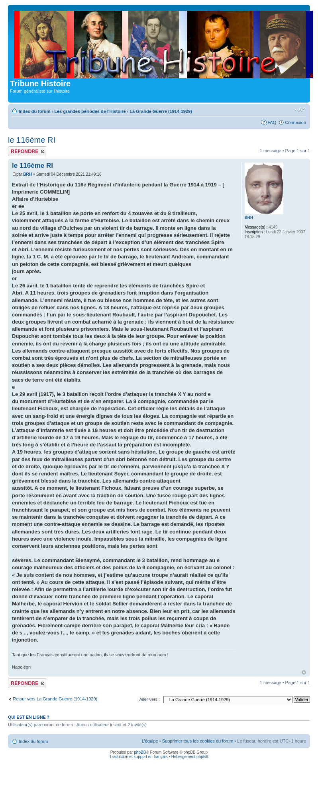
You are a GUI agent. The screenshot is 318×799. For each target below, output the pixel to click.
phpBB (140, 752)
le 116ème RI (31, 140)
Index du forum (34, 111)
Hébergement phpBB (189, 756)
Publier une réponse (27, 151)
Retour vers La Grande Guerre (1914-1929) (55, 698)
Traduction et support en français (139, 756)
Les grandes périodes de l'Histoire (90, 111)
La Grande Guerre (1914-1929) (161, 111)
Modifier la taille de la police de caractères (300, 109)
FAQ (271, 122)
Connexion (295, 122)
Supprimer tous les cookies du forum (198, 741)
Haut (304, 672)
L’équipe (150, 741)
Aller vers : (149, 699)
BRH (27, 174)
